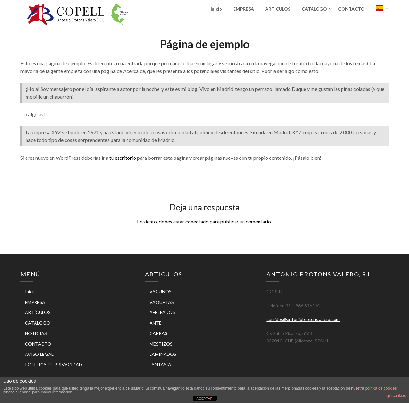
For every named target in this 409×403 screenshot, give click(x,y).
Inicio (216, 8)
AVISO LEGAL (39, 354)
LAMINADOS (163, 354)
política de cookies (381, 388)
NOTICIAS (36, 333)
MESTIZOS (161, 344)
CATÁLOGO (314, 8)
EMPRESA (243, 8)
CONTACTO (351, 8)
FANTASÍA (160, 364)
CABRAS (158, 333)
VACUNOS (161, 291)
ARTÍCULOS (277, 8)
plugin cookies (394, 395)
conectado (197, 221)
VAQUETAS (162, 302)
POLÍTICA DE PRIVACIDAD (53, 364)
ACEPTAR (204, 398)
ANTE (156, 323)
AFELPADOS (162, 312)
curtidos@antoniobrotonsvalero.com (303, 319)
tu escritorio (122, 158)
